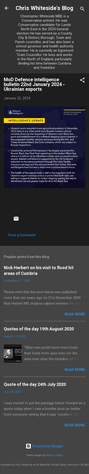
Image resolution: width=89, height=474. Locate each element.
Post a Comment (22, 235)
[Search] (82, 9)
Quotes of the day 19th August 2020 (39, 328)
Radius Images (55, 455)
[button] (82, 81)
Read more (75, 314)
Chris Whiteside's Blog (44, 8)
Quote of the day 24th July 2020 (35, 384)
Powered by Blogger (44, 446)
